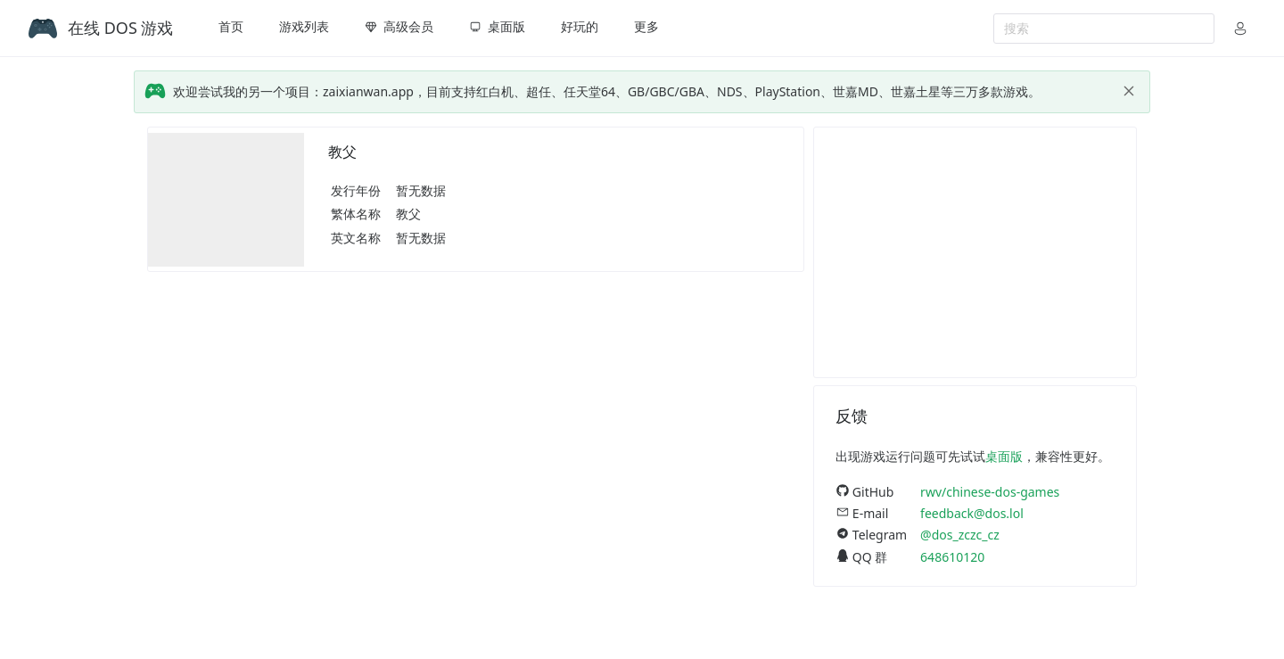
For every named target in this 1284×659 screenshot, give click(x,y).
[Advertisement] (975, 252)
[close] (1129, 91)
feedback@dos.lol (972, 513)
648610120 (952, 556)
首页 (230, 26)
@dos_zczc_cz (960, 534)
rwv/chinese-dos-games (989, 491)
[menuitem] (231, 28)
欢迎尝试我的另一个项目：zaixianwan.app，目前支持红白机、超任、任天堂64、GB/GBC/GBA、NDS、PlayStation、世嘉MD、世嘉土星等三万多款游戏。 (607, 91)
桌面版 (1004, 456)
